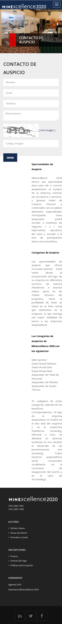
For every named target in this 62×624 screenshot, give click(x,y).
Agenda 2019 (14, 584)
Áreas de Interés (18, 532)
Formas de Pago (18, 560)
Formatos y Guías (19, 537)
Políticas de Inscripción (21, 565)
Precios (14, 556)
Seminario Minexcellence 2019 (23, 589)
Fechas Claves (17, 528)
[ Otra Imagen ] (47, 130)
